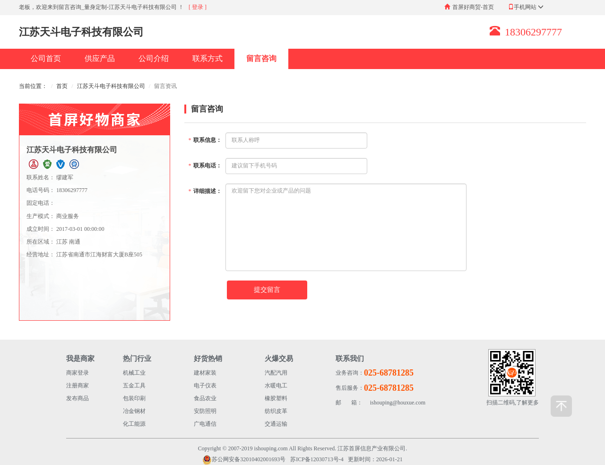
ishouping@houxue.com (380, 403)
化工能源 (134, 424)
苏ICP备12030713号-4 (317, 459)
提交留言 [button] (267, 289)
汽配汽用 (276, 372)
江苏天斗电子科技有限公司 (111, 86)
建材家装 (205, 372)
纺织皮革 (276, 411)
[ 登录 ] (198, 7)
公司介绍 (153, 58)
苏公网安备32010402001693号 (243, 460)
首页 (62, 86)
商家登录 (77, 372)
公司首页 (46, 58)
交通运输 (276, 424)
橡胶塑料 (276, 398)
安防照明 (205, 411)
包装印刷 (134, 398)
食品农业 (205, 398)
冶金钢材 (134, 411)
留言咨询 (261, 58)
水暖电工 (276, 385)
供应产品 (100, 58)
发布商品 (77, 398)
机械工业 (134, 372)
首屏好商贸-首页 (473, 7)
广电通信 (205, 424)
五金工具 (134, 385)
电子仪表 (205, 385)
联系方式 (207, 58)
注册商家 (77, 385)
